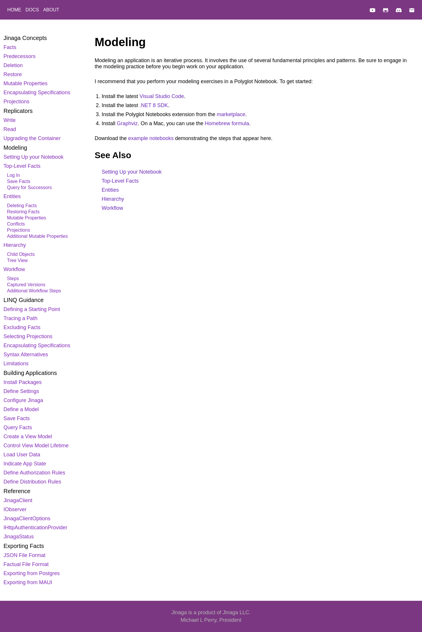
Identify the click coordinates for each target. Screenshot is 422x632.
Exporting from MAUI (27, 582)
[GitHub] (386, 11)
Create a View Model (27, 436)
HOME (14, 9)
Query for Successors (29, 187)
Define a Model (21, 409)
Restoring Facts (23, 211)
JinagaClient (17, 500)
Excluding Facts (21, 327)
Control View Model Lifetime (36, 445)
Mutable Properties (25, 83)
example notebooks (151, 138)
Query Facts (17, 427)
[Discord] (399, 11)
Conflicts (16, 223)
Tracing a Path (20, 318)
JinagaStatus (18, 537)
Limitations (16, 363)
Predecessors (19, 56)
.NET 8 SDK (154, 105)
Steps (13, 278)
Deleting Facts (22, 205)
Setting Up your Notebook (33, 157)
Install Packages (22, 382)
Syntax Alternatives (25, 354)
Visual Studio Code (162, 96)
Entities (12, 196)
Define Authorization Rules (34, 473)
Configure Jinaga (23, 400)
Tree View (17, 260)
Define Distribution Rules (32, 482)
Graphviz (127, 123)
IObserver (15, 509)
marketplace (231, 114)
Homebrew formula (227, 123)
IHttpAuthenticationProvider (35, 527)
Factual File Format (26, 564)
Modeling (15, 147)
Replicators (18, 111)
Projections (16, 101)
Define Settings (21, 391)
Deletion (13, 65)
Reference (16, 491)
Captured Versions (26, 284)
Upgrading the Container (32, 138)
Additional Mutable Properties (37, 236)
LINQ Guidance (23, 300)
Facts (9, 47)
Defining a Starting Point (31, 309)
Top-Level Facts (21, 166)
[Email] (412, 11)
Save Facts (18, 181)
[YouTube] (372, 11)
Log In (13, 175)
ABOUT (51, 9)
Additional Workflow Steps (34, 290)
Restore (12, 74)
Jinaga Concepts (25, 38)
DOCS (32, 9)
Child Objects (21, 254)
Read (9, 129)
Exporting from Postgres (31, 573)
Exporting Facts (23, 546)
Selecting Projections (27, 336)
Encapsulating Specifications (36, 92)
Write (9, 120)
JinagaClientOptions (26, 518)
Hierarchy (14, 245)
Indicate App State (24, 464)
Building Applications (30, 373)
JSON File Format (24, 555)
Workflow (14, 269)
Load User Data (21, 455)
